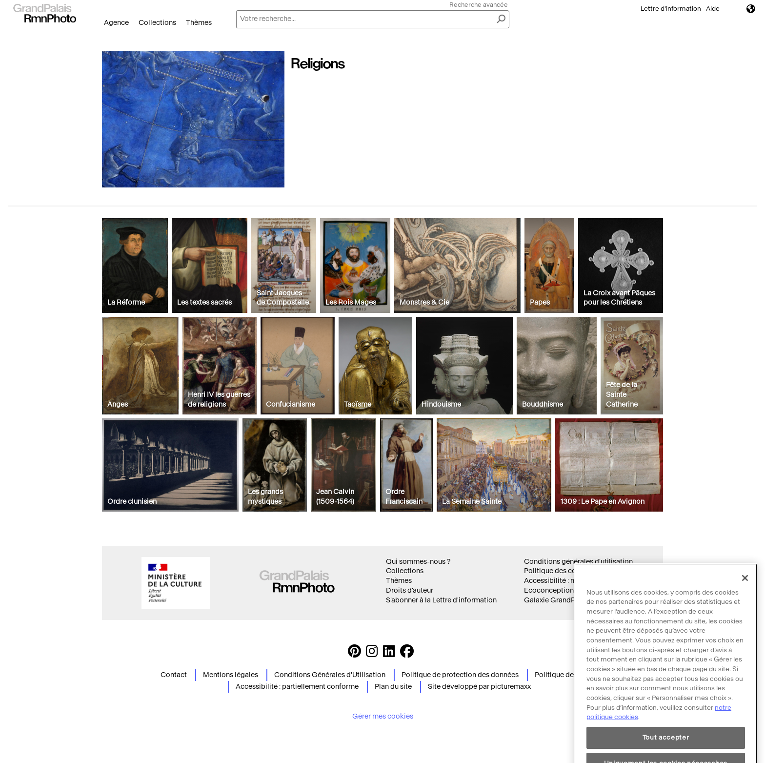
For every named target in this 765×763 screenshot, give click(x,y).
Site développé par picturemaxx (479, 686)
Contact (174, 675)
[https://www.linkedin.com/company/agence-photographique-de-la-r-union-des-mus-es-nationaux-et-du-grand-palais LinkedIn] (389, 654)
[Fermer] (745, 616)
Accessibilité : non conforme (570, 580)
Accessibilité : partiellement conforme (297, 686)
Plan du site (393, 686)
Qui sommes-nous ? (418, 561)
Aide (713, 8)
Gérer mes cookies (382, 716)
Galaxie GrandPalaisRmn (564, 600)
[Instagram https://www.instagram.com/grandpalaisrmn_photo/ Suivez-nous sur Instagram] (372, 654)
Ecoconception (549, 590)
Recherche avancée (478, 4)
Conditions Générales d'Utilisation (329, 675)
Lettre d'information (671, 8)
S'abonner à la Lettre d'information (441, 600)
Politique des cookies (559, 571)
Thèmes (199, 22)
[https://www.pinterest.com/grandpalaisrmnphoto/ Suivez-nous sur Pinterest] (354, 654)
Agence (116, 22)
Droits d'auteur (409, 590)
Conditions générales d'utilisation (578, 561)
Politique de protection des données (460, 675)
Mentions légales (230, 675)
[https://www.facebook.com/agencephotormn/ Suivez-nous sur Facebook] (407, 654)
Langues (751, 8)
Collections (157, 22)
